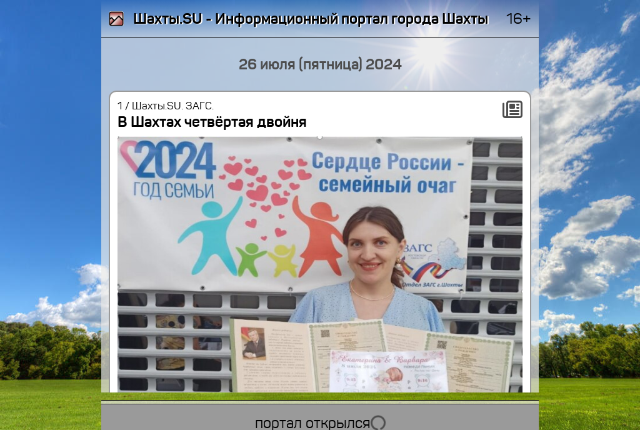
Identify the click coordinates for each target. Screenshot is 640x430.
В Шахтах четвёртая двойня (212, 121)
